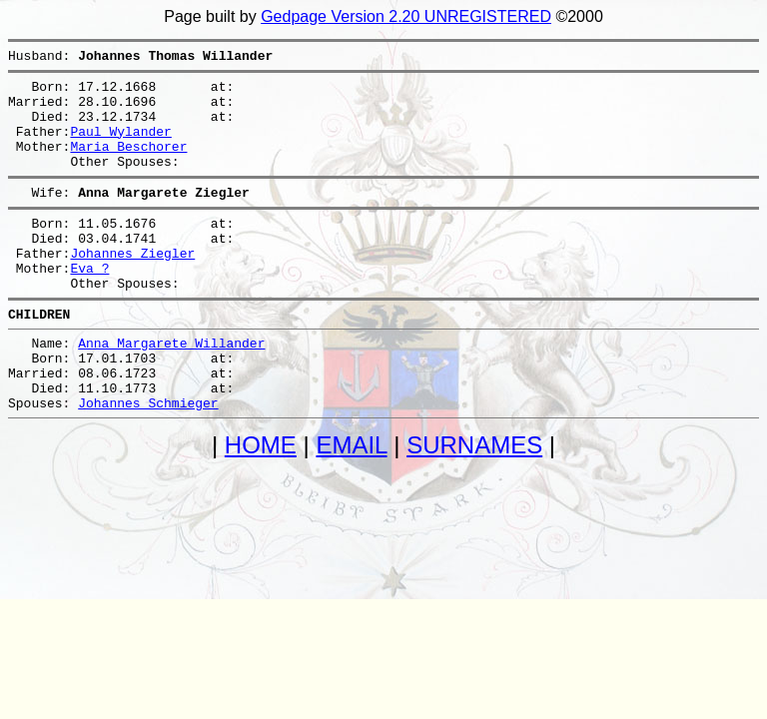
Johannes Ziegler (132, 286)
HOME (261, 501)
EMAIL (351, 501)
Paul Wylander (120, 146)
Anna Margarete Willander (171, 387)
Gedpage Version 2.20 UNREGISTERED (406, 16)
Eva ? (89, 304)
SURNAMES (474, 501)
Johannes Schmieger (148, 459)
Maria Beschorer (128, 164)
